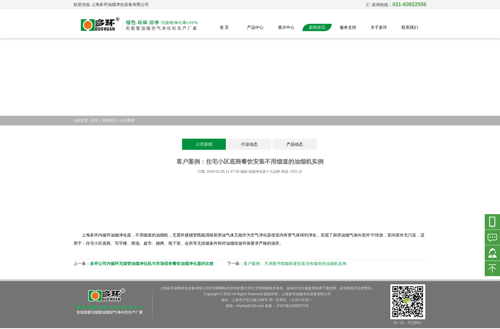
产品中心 (255, 27)
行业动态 (249, 144)
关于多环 (379, 27)
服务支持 (348, 27)
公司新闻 (127, 120)
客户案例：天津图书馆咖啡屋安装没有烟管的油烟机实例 (295, 263)
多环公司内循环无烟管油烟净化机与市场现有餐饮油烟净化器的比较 (152, 263)
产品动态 (294, 144)
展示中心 (286, 27)
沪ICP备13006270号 (292, 306)
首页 (94, 120)
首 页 (224, 27)
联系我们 (409, 27)
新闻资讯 (317, 27)
